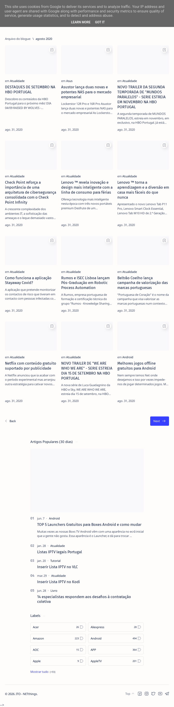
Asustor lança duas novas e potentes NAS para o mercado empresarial (86, 92)
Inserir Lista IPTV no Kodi (58, 582)
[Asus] (69, 81)
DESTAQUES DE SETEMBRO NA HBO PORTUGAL (30, 89)
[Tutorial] (55, 561)
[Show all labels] (42, 672)
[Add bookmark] (52, 50)
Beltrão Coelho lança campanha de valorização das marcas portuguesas (142, 283)
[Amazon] (58, 638)
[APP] (116, 649)
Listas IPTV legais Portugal (59, 552)
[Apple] (58, 661)
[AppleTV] (116, 661)
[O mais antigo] (159, 421)
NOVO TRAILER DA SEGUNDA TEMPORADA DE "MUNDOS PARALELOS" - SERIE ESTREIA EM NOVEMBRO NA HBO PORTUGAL (141, 97)
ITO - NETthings (26, 698)
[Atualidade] (17, 81)
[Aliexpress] (116, 627)
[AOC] (58, 649)
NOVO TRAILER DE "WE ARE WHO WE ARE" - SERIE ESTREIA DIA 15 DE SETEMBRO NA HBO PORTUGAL (86, 370)
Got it (100, 22)
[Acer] (58, 627)
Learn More (80, 22)
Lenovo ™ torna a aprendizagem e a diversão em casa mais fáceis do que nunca (143, 189)
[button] (139, 698)
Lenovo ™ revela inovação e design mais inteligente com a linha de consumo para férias (87, 187)
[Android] (127, 357)
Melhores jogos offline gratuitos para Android (136, 365)
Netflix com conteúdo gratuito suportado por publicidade (30, 365)
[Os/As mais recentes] (10, 421)
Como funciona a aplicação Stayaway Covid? (28, 280)
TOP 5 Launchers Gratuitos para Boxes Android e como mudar (89, 524)
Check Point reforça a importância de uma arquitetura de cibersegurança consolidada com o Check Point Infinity (30, 192)
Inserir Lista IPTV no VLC (57, 567)
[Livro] (54, 591)
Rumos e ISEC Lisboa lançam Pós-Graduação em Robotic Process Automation (85, 283)
